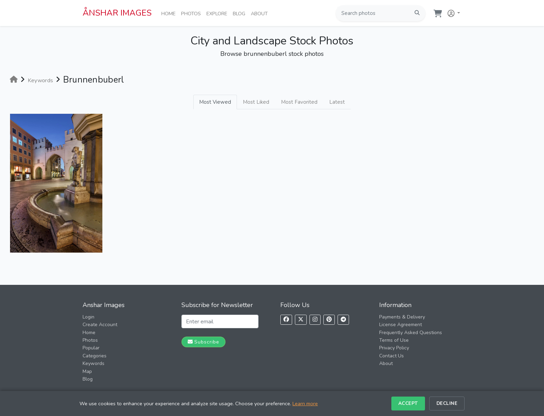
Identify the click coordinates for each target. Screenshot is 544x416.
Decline (447, 403)
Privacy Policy (394, 348)
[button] (452, 12)
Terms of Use (394, 340)
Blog (240, 13)
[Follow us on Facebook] (286, 320)
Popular (91, 348)
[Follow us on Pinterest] (329, 320)
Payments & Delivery (402, 317)
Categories (95, 356)
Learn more (305, 403)
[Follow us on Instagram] (315, 320)
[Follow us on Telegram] (343, 320)
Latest (337, 102)
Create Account (100, 324)
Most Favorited (299, 102)
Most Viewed (215, 102)
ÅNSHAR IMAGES (117, 12)
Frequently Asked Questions (410, 332)
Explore (218, 13)
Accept (408, 403)
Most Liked (256, 102)
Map (87, 371)
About (261, 13)
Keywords (93, 363)
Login (88, 317)
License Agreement (400, 324)
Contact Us (391, 356)
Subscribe (203, 341)
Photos (192, 13)
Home (169, 13)
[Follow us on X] (301, 320)
